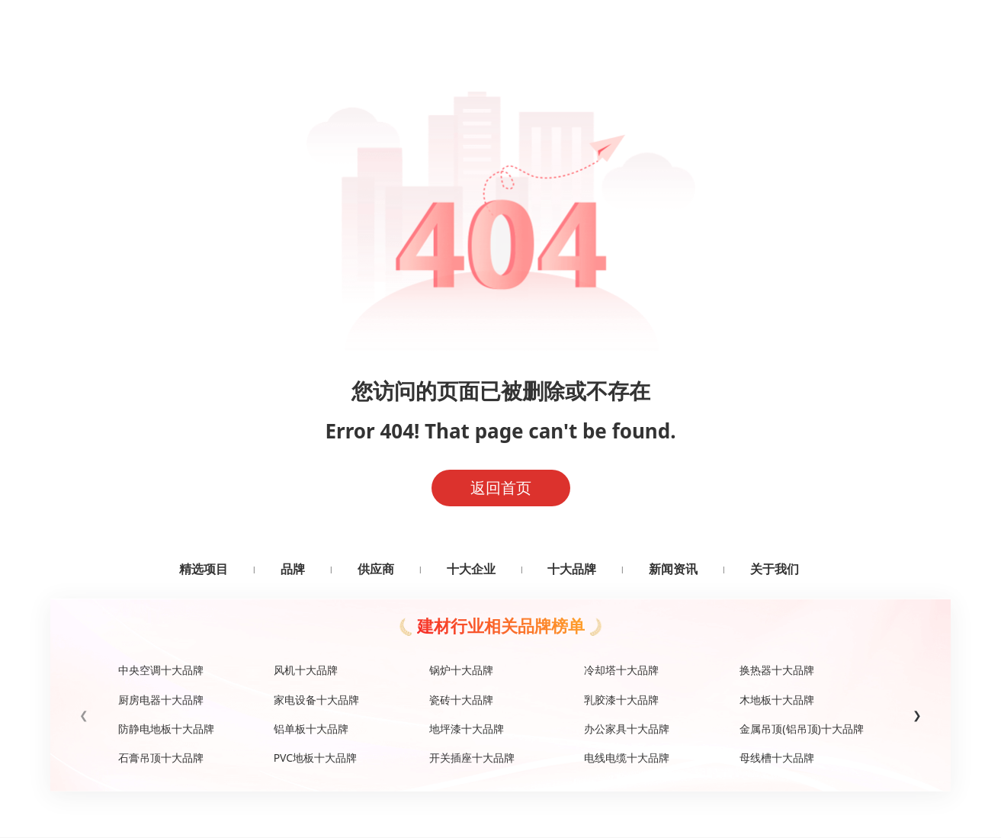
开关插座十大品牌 (472, 757)
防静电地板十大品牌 (166, 728)
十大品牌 (571, 568)
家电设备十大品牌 (316, 699)
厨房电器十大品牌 (161, 699)
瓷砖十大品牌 (461, 699)
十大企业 (471, 568)
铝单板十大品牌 (311, 728)
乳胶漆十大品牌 (621, 699)
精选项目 (203, 568)
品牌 (293, 568)
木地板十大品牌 (777, 699)
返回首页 (500, 487)
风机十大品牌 (306, 670)
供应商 (376, 568)
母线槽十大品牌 (777, 757)
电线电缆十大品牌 (626, 757)
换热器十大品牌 (777, 670)
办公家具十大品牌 (626, 728)
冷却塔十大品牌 (621, 670)
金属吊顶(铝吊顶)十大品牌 (801, 728)
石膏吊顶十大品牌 (161, 757)
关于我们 (774, 568)
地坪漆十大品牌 (466, 728)
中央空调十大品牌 (161, 670)
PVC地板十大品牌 (316, 757)
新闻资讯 (673, 568)
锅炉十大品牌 (461, 670)
